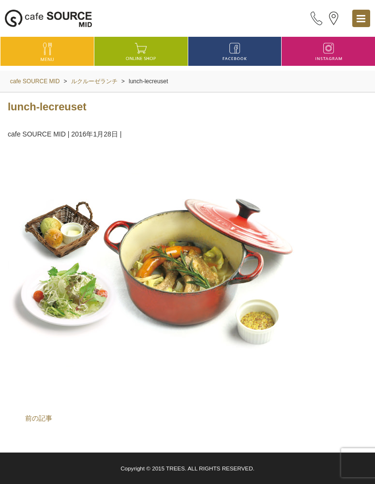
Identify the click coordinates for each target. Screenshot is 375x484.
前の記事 (38, 418)
